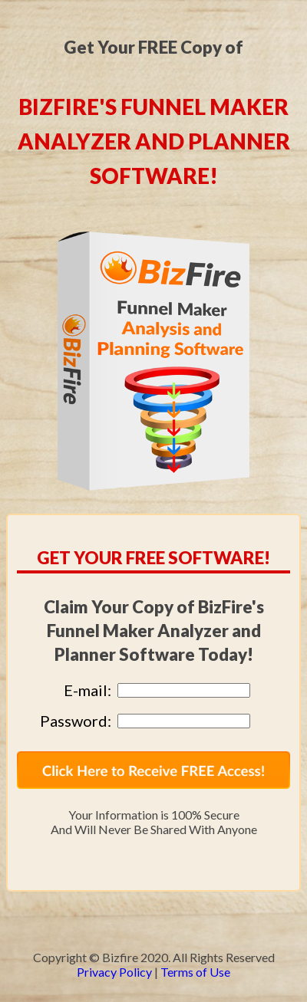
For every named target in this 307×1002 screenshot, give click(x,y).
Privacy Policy (114, 971)
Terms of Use (195, 971)
